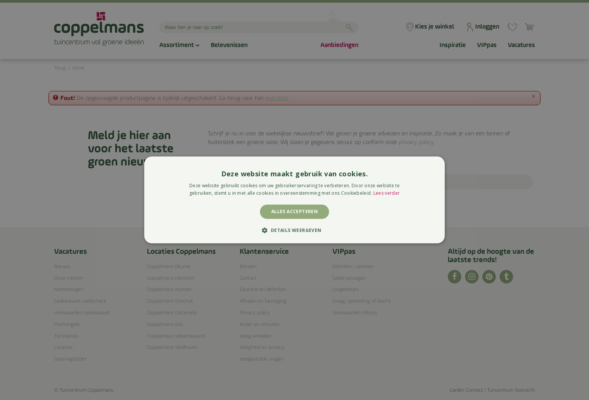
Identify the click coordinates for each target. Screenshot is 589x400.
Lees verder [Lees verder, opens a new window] (386, 193)
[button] (294, 230)
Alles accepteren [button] (294, 211)
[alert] (294, 200)
